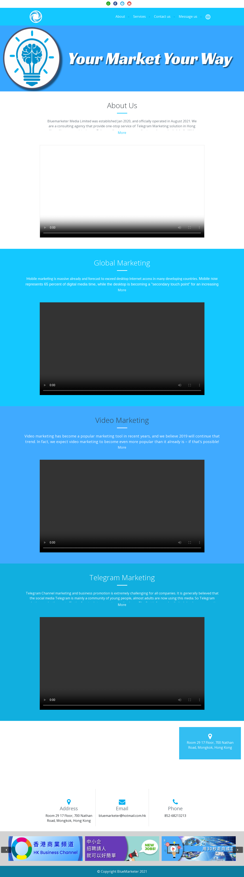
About (120, 16)
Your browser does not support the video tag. (122, 191)
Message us (188, 16)
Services (139, 16)
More (122, 132)
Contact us (162, 16)
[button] (207, 17)
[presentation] (6, 850)
